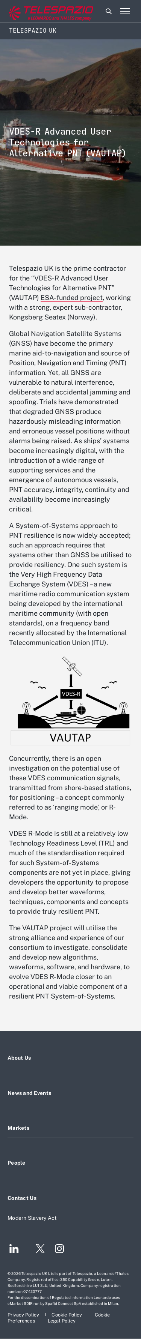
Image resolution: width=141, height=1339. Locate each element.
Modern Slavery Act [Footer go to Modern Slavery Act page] (32, 1218)
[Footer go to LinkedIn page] (14, 1249)
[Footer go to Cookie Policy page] (67, 1315)
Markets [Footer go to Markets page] (18, 1128)
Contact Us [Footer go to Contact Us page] (22, 1198)
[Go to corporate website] (37, 11)
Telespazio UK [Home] (32, 30)
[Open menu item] (124, 11)
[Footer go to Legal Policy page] (62, 1321)
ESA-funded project (72, 297)
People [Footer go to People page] (17, 1163)
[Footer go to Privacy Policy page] (24, 1315)
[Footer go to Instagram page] (59, 1249)
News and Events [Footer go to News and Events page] (29, 1093)
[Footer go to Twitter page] (37, 1249)
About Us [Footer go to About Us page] (19, 1058)
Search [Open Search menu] (109, 11)
